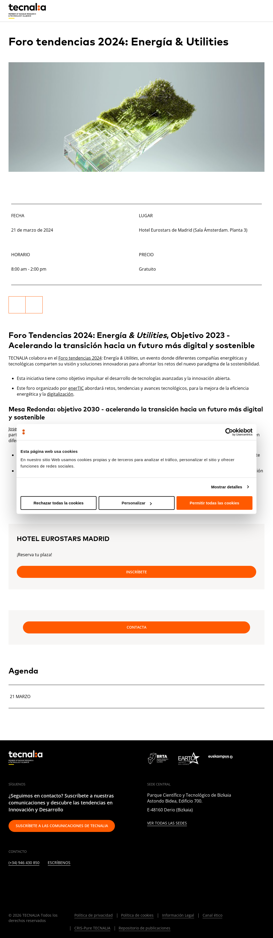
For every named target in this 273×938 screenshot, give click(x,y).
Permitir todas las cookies (214, 503)
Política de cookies (137, 915)
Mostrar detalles (226, 487)
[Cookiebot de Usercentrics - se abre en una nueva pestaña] (229, 432)
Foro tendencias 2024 (80, 358)
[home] (27, 11)
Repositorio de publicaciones (144, 928)
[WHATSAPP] (101, 879)
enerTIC (76, 388)
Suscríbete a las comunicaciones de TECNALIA (62, 825)
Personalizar (137, 503)
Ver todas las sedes (167, 823)
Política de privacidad (93, 915)
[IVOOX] (88, 879)
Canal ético (212, 915)
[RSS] (75, 879)
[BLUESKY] (114, 879)
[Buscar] (247, 10)
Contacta (136, 627)
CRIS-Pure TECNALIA (92, 928)
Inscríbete (136, 571)
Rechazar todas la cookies (59, 503)
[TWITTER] (23, 879)
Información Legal (178, 915)
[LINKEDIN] (10, 879)
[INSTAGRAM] (36, 879)
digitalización (60, 394)
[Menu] (260, 11)
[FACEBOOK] (49, 879)
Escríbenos (59, 863)
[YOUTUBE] (62, 879)
